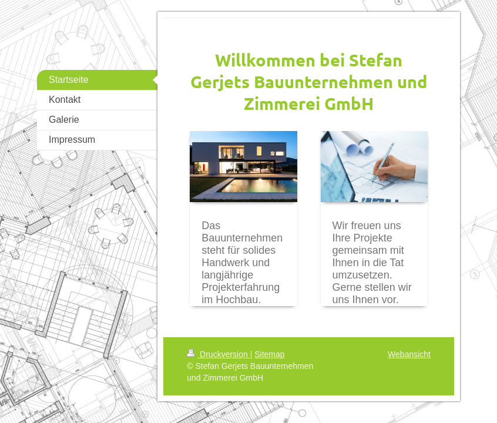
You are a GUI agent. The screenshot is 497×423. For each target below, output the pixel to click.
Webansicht (409, 354)
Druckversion (218, 354)
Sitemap (269, 354)
